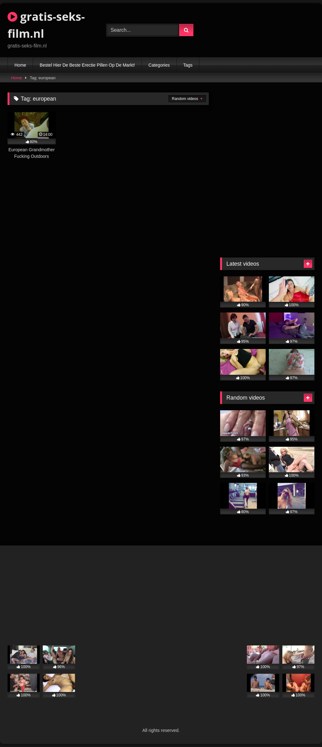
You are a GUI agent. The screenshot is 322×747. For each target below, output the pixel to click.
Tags (188, 65)
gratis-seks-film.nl (46, 25)
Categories (159, 65)
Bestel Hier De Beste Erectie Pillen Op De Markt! (87, 65)
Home (20, 65)
